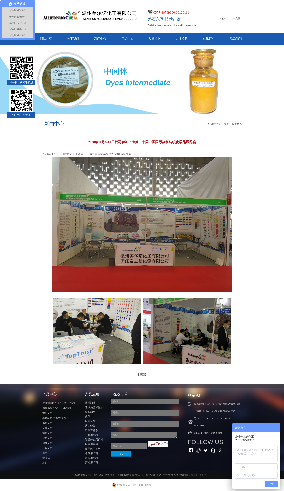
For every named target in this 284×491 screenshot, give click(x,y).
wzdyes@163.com (212, 432)
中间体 (46, 457)
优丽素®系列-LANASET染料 (58, 402)
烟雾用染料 (91, 444)
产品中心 (127, 38)
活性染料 (47, 432)
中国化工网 (141, 474)
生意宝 (166, 474)
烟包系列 (90, 421)
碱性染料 (47, 422)
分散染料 (47, 437)
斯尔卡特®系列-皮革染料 (56, 407)
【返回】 (142, 374)
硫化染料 (47, 442)
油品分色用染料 (94, 439)
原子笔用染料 (93, 448)
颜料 (44, 452)
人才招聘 (182, 38)
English (223, 18)
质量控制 (154, 38)
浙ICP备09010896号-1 (196, 474)
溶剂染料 (47, 412)
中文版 (236, 18)
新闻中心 (100, 38)
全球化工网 (155, 474)
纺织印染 (90, 425)
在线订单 (209, 38)
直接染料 (47, 427)
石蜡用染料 (91, 434)
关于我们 (73, 38)
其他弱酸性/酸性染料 (54, 417)
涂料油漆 (90, 402)
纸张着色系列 (93, 430)
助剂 (44, 462)
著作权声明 (177, 474)
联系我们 (236, 38)
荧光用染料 (91, 462)
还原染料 (47, 447)
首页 (226, 124)
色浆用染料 (91, 453)
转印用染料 (91, 457)
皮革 (87, 416)
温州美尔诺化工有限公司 (89, 474)
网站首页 (46, 38)
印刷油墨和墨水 (94, 407)
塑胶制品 (90, 411)
